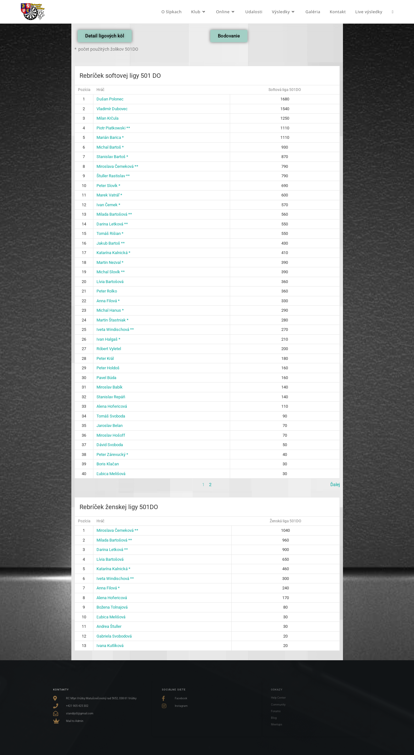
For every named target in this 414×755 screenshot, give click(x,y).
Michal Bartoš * (110, 147)
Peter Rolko (107, 291)
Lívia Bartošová (110, 281)
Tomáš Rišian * (110, 233)
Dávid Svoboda (110, 444)
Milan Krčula (108, 118)
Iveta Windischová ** (115, 329)
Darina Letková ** (112, 224)
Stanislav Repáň (111, 397)
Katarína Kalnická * (113, 252)
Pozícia (84, 90)
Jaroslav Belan (110, 425)
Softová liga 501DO (284, 90)
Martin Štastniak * (113, 320)
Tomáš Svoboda (111, 416)
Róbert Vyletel (109, 348)
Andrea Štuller (109, 626)
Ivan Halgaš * (108, 339)
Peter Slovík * (108, 185)
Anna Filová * (108, 300)
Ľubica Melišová (111, 473)
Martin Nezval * (110, 262)
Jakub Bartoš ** (111, 243)
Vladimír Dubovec (112, 108)
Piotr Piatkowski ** (113, 128)
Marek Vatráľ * (109, 195)
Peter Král (105, 358)
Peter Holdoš (108, 368)
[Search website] (392, 11)
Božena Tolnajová (112, 607)
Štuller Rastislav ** (113, 175)
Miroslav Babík (110, 387)
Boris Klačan (108, 464)
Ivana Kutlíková (110, 645)
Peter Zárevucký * (112, 454)
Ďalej (335, 484)
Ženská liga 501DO (285, 521)
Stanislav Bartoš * (112, 156)
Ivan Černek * (108, 204)
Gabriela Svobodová (114, 636)
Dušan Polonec (110, 99)
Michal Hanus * (110, 310)
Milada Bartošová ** (114, 214)
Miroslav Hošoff (111, 435)
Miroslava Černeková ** (117, 166)
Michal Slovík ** (111, 272)
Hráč (100, 90)
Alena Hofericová (112, 406)
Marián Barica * (110, 137)
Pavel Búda (106, 377)
